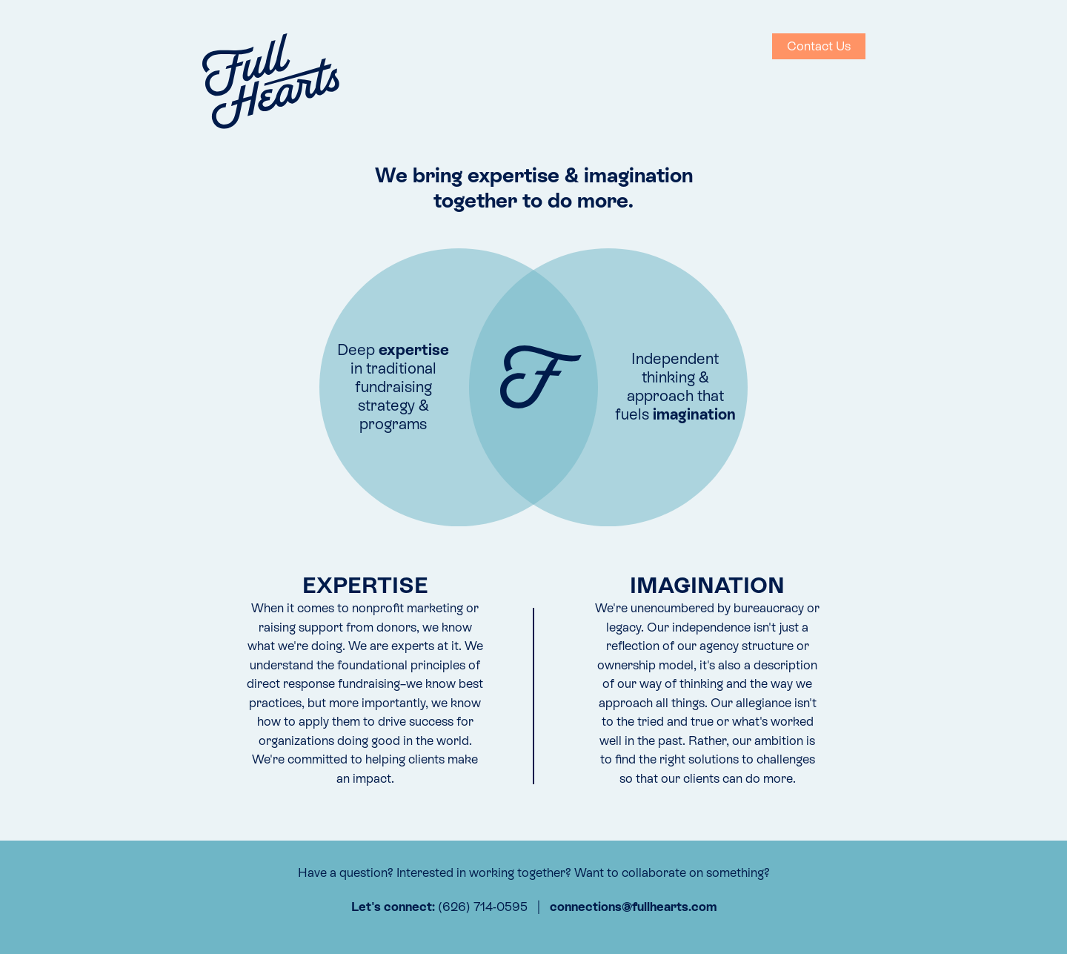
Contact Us (819, 46)
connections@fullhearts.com (633, 906)
